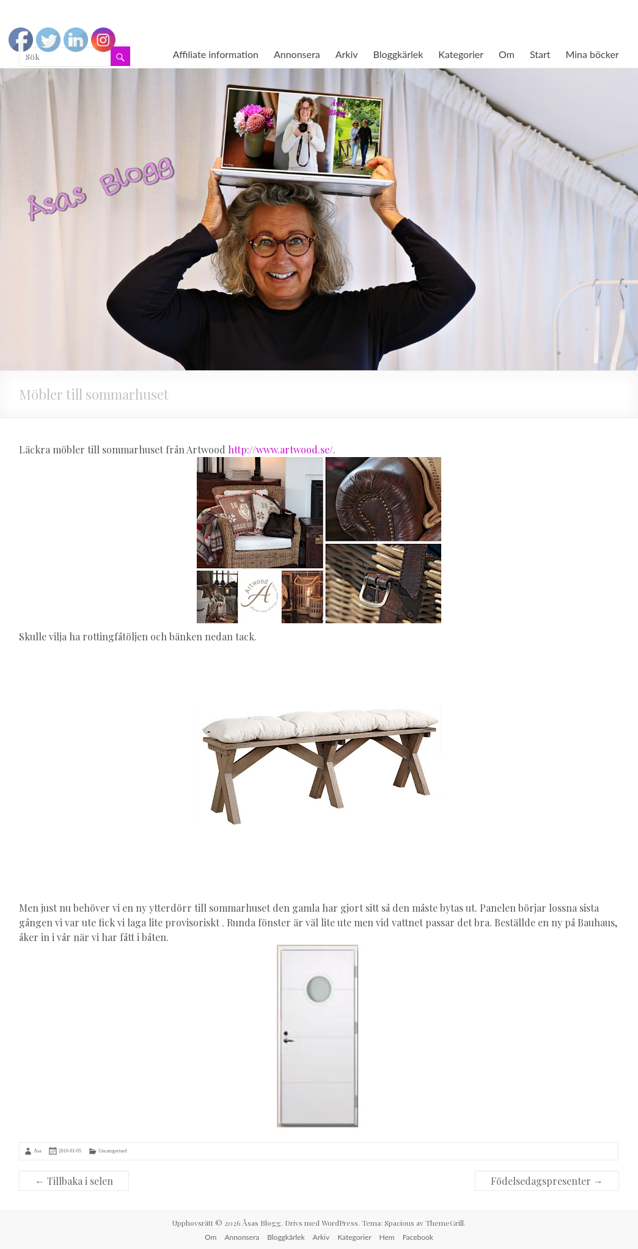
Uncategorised (112, 1151)
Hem (387, 1237)
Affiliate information (215, 54)
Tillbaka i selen (74, 1180)
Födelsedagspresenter (547, 1180)
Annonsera (297, 54)
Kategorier (460, 54)
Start (540, 54)
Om (507, 54)
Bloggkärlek (398, 54)
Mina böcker (592, 54)
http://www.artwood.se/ (280, 449)
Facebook (418, 1237)
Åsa (37, 1151)
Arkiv (347, 54)
